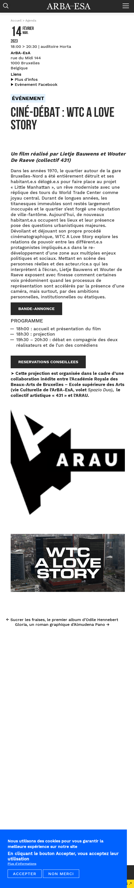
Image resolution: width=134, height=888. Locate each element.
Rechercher (7, 7)
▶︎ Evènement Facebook (34, 84)
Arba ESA (72, 6)
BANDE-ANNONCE (36, 308)
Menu (127, 4)
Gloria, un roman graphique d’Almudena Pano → (62, 624)
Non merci (61, 873)
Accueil (16, 20)
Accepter (24, 873)
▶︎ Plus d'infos (24, 79)
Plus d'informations (22, 863)
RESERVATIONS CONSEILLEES (48, 361)
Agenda (30, 20)
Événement (28, 98)
